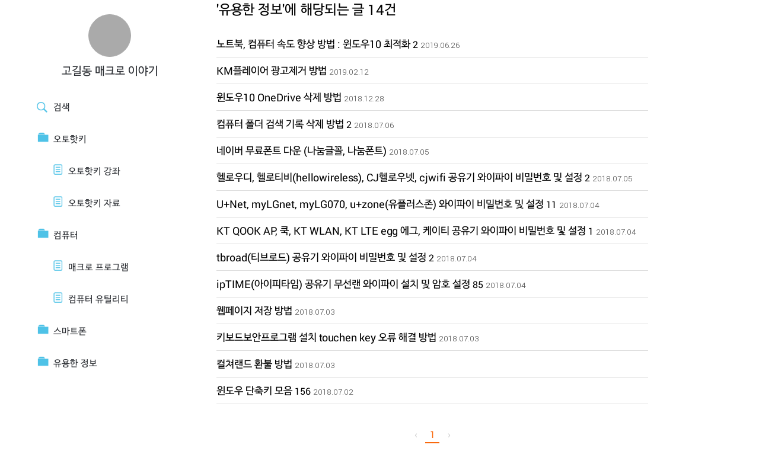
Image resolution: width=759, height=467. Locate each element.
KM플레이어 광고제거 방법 (271, 70)
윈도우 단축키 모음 (254, 390)
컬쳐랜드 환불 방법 (254, 364)
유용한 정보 (75, 363)
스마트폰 (70, 331)
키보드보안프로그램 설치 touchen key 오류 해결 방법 (326, 337)
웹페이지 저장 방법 (254, 310)
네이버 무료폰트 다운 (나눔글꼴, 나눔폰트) (301, 150)
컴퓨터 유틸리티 (98, 299)
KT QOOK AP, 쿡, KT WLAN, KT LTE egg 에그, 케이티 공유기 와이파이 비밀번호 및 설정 (401, 230)
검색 (61, 107)
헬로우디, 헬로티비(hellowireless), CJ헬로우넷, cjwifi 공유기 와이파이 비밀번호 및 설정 (399, 177)
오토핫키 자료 (94, 203)
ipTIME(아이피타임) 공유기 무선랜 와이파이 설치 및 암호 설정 (343, 284)
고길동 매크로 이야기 (110, 70)
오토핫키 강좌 (94, 171)
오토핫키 (70, 139)
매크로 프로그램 (98, 267)
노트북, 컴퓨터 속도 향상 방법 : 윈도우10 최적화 (313, 44)
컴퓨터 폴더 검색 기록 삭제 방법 (280, 124)
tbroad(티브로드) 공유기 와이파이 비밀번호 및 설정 (321, 257)
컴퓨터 (65, 235)
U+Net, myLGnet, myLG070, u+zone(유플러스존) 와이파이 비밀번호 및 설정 (380, 204)
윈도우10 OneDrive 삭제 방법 (279, 97)
